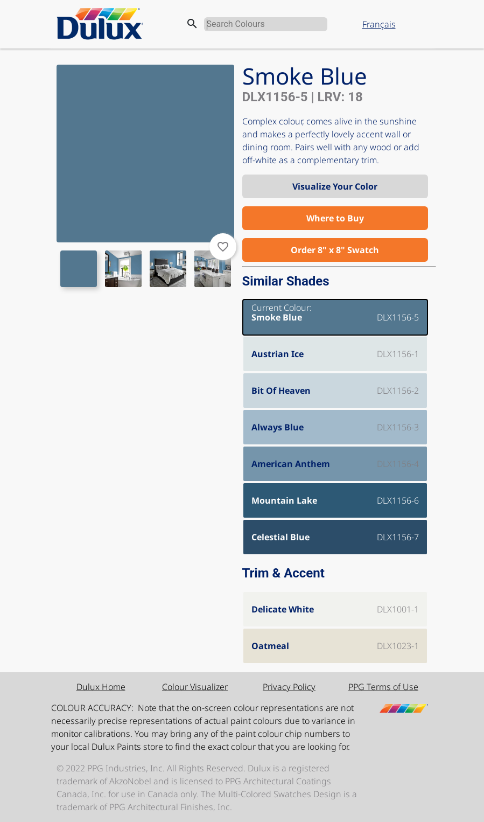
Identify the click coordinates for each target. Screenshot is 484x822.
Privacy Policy (289, 687)
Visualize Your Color (334, 186)
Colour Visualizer (195, 687)
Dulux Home (100, 687)
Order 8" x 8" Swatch (335, 250)
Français (379, 24)
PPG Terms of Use (383, 687)
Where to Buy (335, 218)
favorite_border (222, 246)
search (192, 23)
